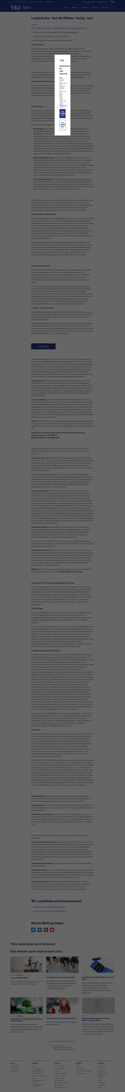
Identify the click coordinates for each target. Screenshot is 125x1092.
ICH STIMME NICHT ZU (62, 125)
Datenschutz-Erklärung (63, 106)
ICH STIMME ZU (62, 113)
